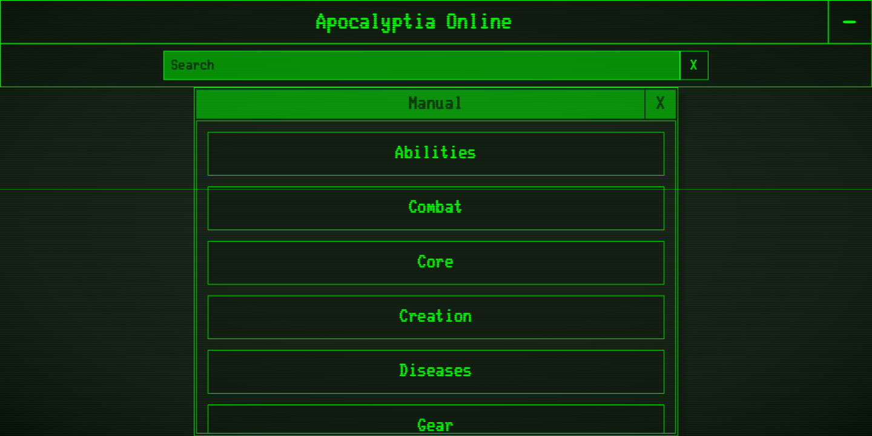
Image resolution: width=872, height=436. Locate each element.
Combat (436, 208)
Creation (436, 317)
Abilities (436, 153)
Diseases (436, 371)
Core (436, 262)
